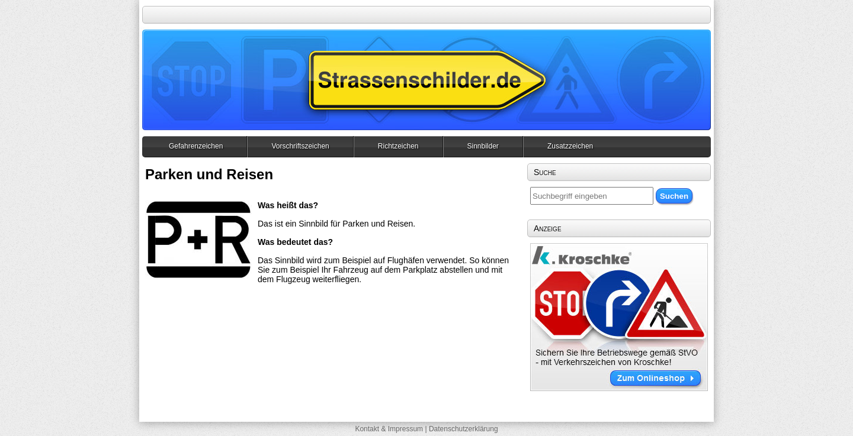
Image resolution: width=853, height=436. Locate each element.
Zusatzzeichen (570, 146)
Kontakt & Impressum (389, 429)
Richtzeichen (398, 146)
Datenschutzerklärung (463, 429)
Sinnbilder (483, 146)
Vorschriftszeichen (300, 146)
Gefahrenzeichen (196, 146)
